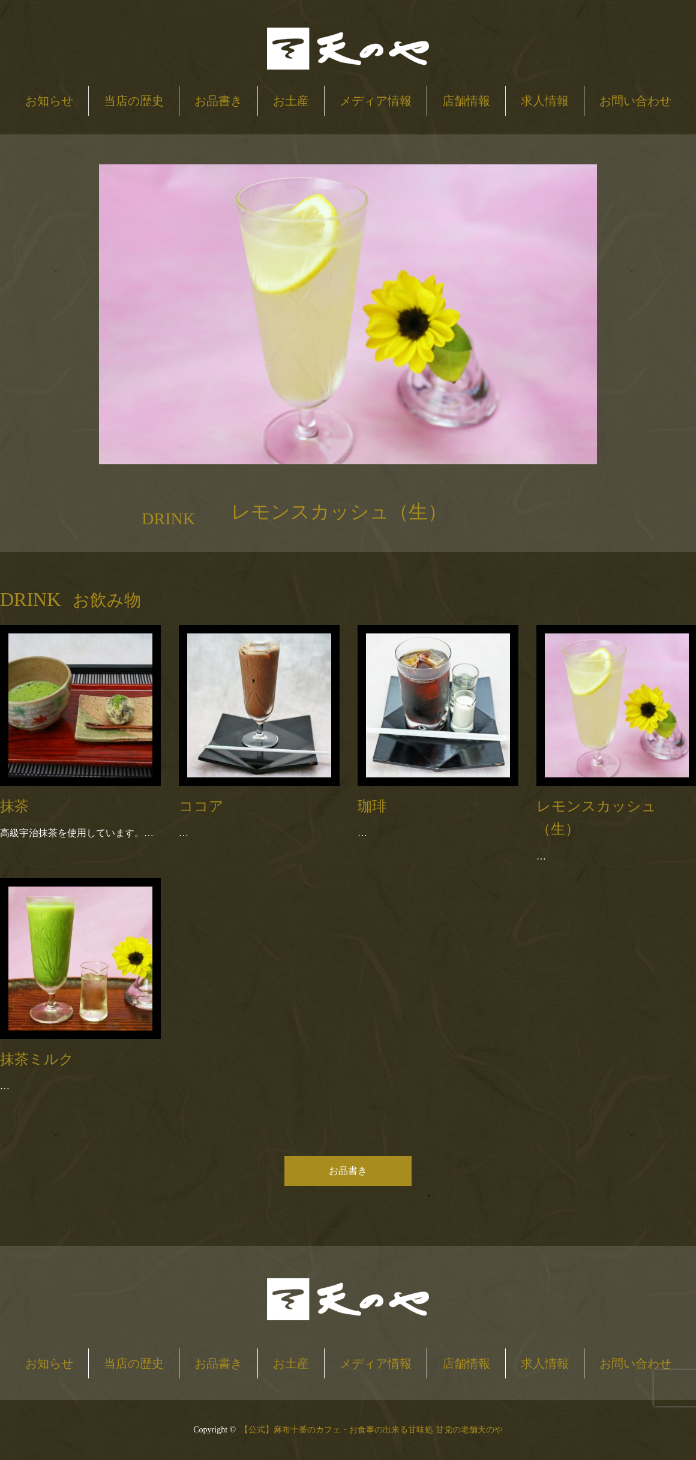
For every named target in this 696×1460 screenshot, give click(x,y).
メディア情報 (376, 100)
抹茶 (14, 806)
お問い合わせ (635, 100)
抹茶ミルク (37, 1059)
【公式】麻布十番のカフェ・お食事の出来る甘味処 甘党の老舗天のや (371, 1429)
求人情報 (545, 100)
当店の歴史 (134, 100)
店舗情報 (466, 100)
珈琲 (372, 806)
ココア (201, 806)
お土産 (291, 100)
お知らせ (49, 100)
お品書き (218, 100)
